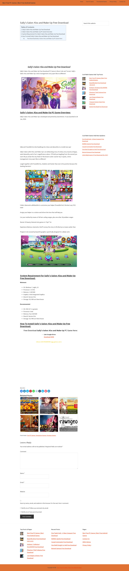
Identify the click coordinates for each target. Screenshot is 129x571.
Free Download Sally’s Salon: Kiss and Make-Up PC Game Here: (43, 38)
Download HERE (49, 337)
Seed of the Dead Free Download (98, 106)
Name (22, 473)
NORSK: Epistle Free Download (91, 144)
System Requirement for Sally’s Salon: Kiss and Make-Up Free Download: (43, 34)
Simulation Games (41, 435)
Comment (23, 451)
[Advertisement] (64, 16)
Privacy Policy (87, 545)
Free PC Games (31, 435)
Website (22, 492)
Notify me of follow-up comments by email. (34, 508)
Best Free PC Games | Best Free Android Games (18, 3)
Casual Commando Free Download (91, 146)
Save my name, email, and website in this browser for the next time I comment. (44, 503)
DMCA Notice (87, 542)
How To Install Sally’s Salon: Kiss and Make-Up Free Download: (40, 36)
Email (22, 482)
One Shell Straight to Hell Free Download (94, 149)
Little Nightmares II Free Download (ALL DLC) (95, 155)
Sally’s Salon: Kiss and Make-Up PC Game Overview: (37, 32)
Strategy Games (51, 435)
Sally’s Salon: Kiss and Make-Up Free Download (36, 29)
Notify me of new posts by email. (31, 512)
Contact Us (86, 539)
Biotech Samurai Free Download (91, 152)
